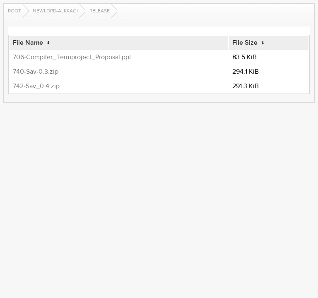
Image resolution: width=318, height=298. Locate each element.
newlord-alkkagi (55, 10)
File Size (245, 42)
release (99, 10)
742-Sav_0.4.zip (36, 86)
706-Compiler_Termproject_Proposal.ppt (72, 57)
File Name (28, 42)
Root (14, 10)
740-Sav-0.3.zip (35, 71)
